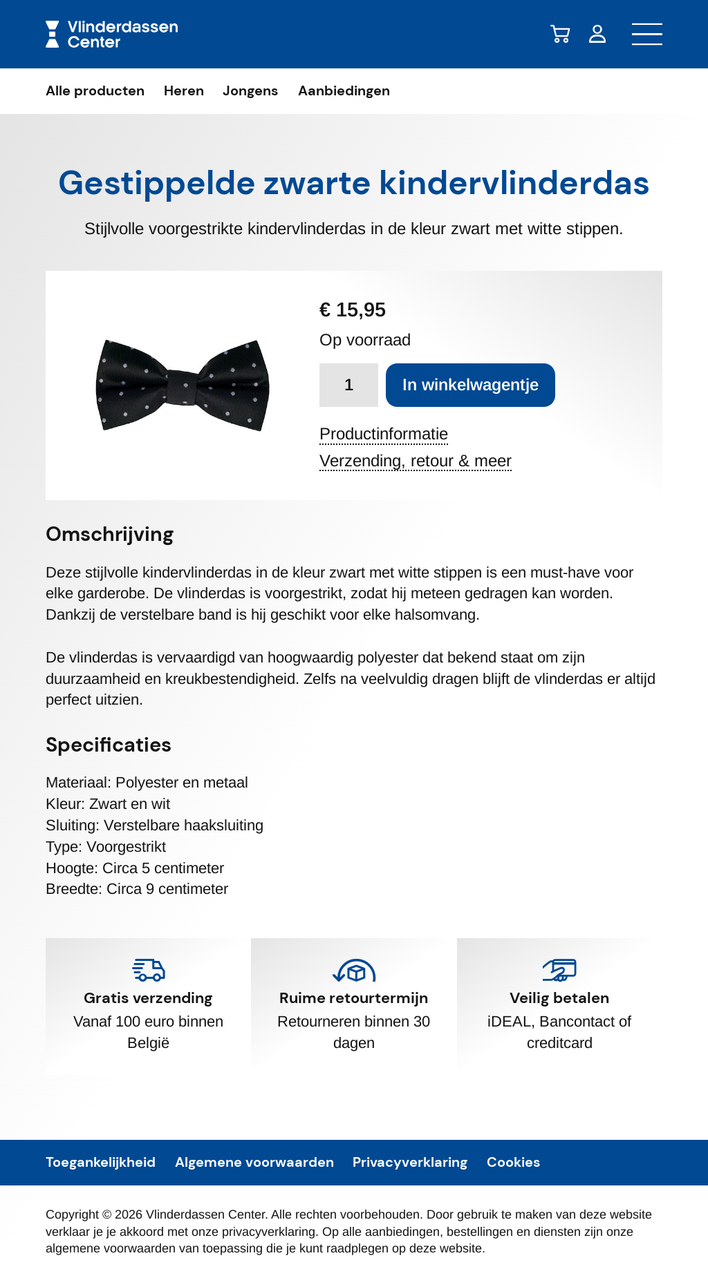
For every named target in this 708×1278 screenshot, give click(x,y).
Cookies (514, 1163)
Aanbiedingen (344, 91)
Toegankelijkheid (101, 1163)
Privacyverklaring (410, 1163)
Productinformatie (383, 434)
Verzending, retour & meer (415, 461)
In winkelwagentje (470, 384)
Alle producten (95, 91)
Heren (184, 91)
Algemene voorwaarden (254, 1163)
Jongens (251, 91)
